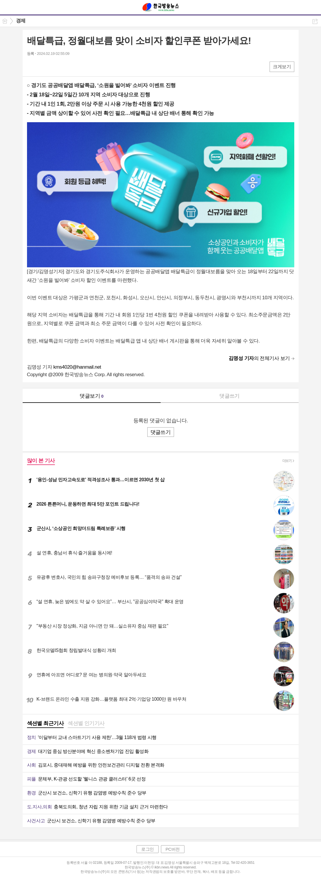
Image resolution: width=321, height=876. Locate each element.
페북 (32, 66)
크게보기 (282, 66)
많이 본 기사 (41, 461)
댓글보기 (91, 396)
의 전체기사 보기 (259, 358)
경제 (21, 21)
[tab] (45, 724)
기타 (67, 66)
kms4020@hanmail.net (77, 367)
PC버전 (173, 849)
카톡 (55, 66)
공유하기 (315, 21)
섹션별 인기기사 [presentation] (86, 723)
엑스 (44, 66)
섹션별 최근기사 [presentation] (45, 723)
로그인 (147, 849)
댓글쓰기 (229, 396)
